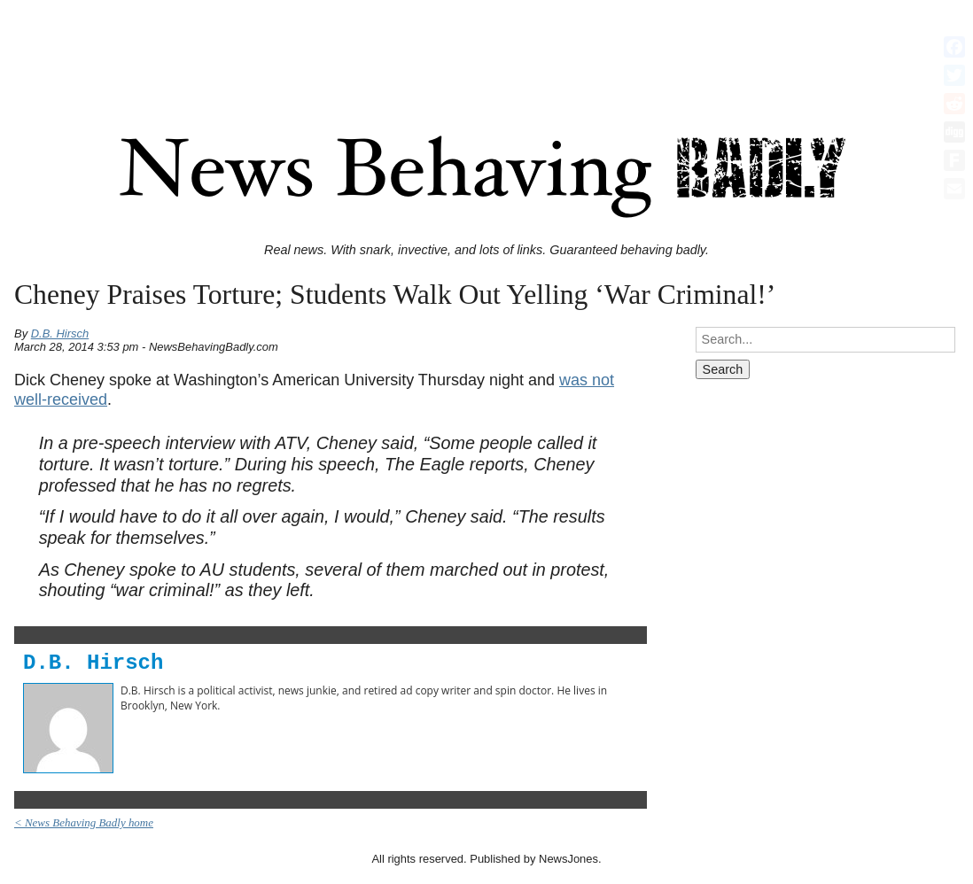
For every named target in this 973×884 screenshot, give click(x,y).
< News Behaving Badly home (83, 822)
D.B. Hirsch (60, 333)
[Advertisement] (486, 47)
